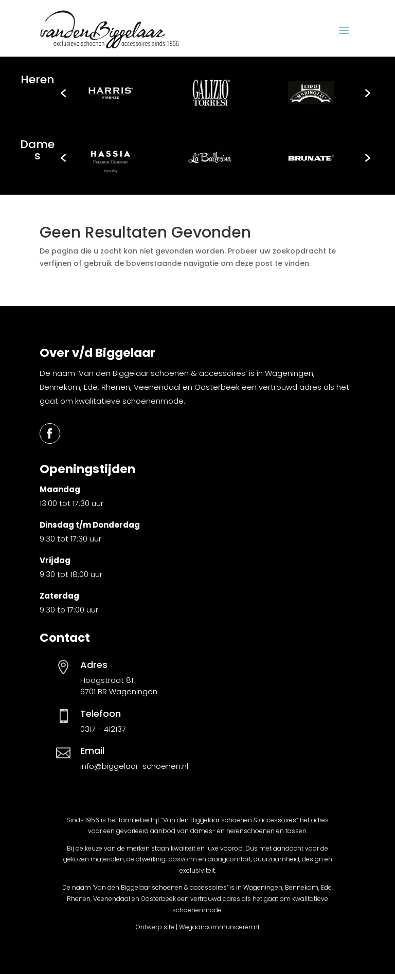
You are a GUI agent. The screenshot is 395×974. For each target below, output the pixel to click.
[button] (63, 93)
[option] (110, 93)
